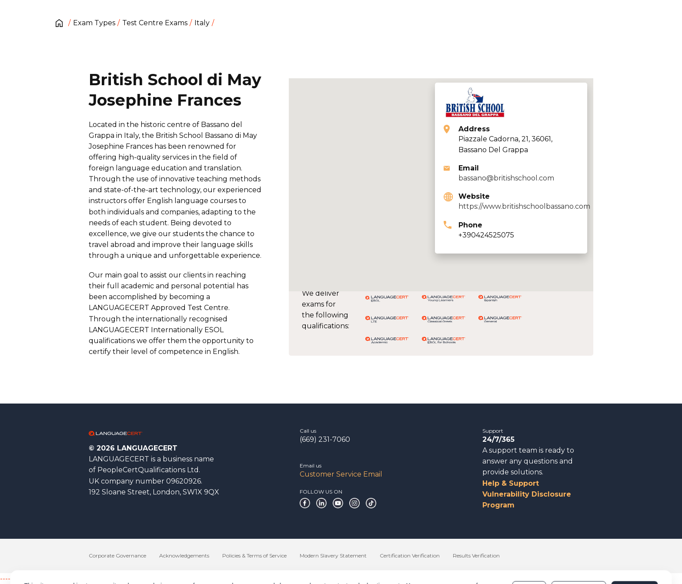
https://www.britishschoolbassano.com (524, 206)
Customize (578, 552)
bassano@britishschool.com (506, 178)
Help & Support (510, 483)
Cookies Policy (92, 557)
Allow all (634, 552)
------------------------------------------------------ (70, 578)
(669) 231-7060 (325, 439)
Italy (202, 23)
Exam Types (94, 23)
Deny (529, 552)
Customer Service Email (341, 474)
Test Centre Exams (154, 23)
